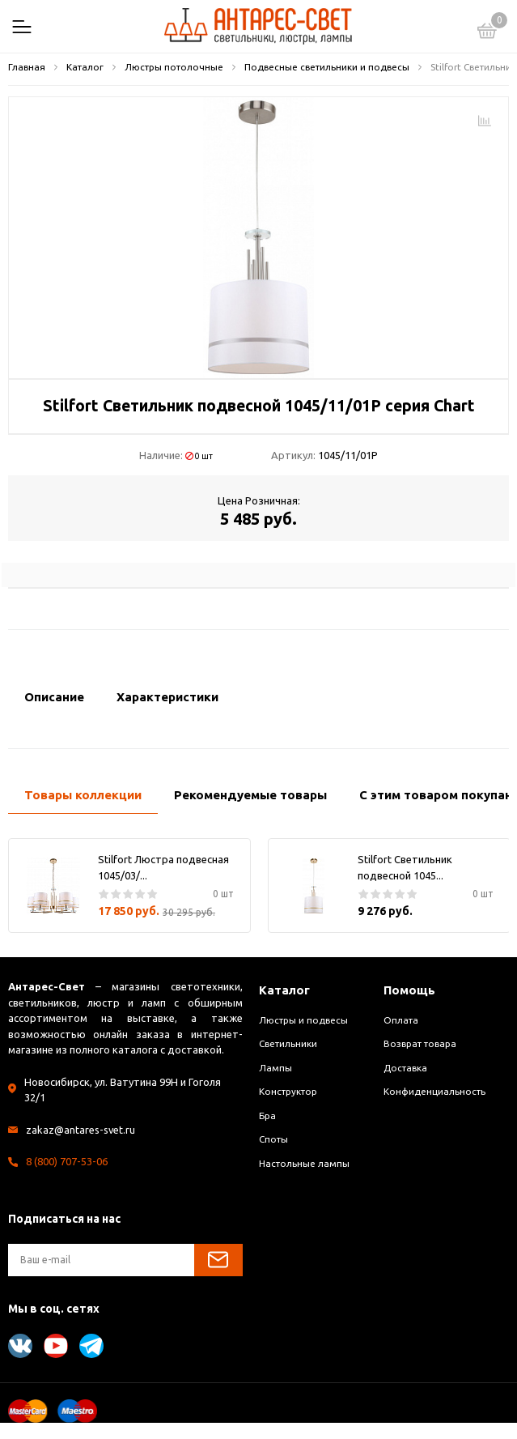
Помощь (409, 990)
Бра (267, 1115)
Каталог (284, 990)
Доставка (405, 1067)
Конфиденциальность (434, 1091)
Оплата (401, 1020)
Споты (273, 1139)
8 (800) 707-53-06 (67, 1161)
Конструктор (288, 1091)
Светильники (288, 1043)
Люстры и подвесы (303, 1020)
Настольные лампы (304, 1163)
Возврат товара (420, 1043)
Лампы (275, 1067)
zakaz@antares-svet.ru (81, 1129)
